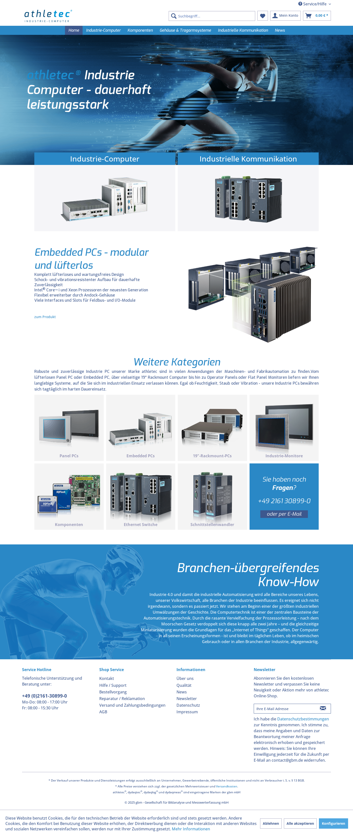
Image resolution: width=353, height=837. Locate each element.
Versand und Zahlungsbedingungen (132, 705)
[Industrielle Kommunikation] (242, 30)
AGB (103, 712)
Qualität (183, 685)
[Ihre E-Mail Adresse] (284, 708)
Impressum (187, 712)
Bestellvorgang (113, 692)
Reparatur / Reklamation (122, 698)
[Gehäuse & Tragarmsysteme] (185, 30)
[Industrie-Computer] (103, 30)
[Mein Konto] (285, 16)
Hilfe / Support (112, 685)
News (181, 692)
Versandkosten (226, 786)
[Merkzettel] (262, 16)
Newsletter (186, 698)
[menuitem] (212, 16)
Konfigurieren (333, 823)
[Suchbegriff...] (212, 16)
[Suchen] (174, 16)
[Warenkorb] (317, 16)
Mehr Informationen (191, 829)
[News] (279, 30)
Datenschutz (188, 705)
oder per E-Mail (284, 514)
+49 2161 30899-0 (284, 501)
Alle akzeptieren (300, 823)
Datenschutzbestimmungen (303, 719)
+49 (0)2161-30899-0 (44, 696)
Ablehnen (271, 823)
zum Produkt (45, 316)
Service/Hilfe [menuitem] (313, 4)
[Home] (74, 30)
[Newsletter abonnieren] (323, 708)
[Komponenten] (140, 30)
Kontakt (106, 678)
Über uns (185, 678)
